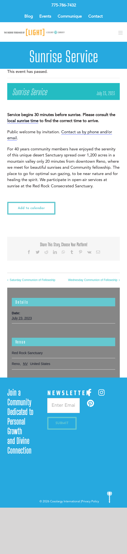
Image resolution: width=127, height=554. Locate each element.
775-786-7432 (63, 5)
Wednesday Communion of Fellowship (92, 280)
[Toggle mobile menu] (120, 32)
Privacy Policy (90, 501)
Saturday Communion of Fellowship (32, 280)
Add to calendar (31, 208)
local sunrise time (22, 121)
